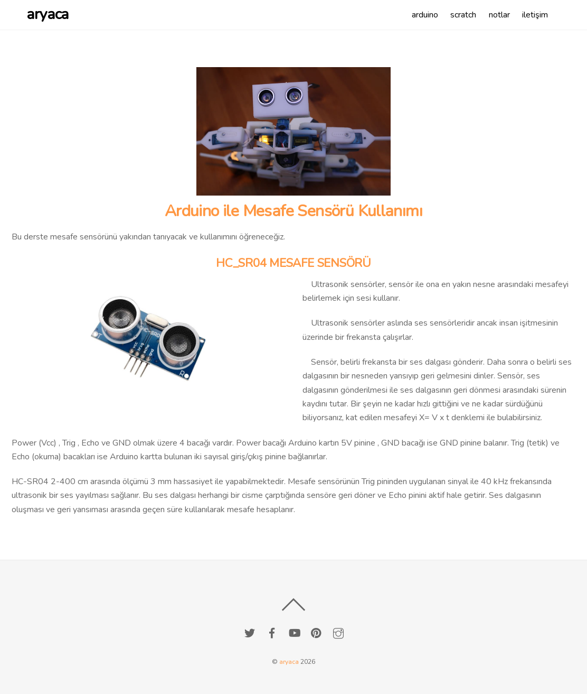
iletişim (535, 15)
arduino (425, 15)
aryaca (289, 662)
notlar (499, 15)
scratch (463, 15)
